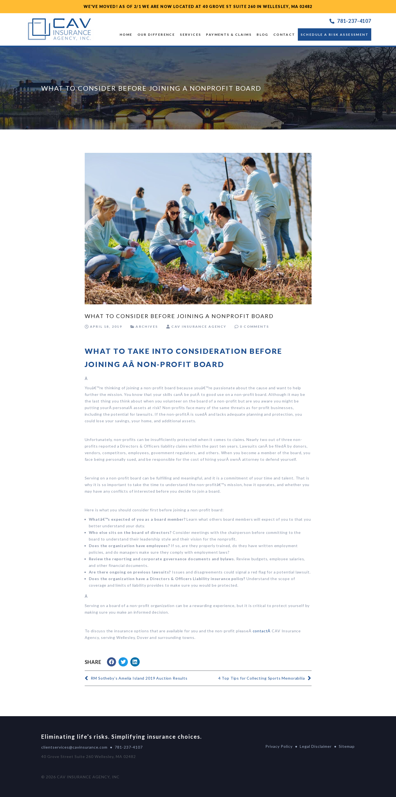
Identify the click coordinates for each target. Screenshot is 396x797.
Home (126, 34)
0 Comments (254, 326)
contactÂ (262, 630)
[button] (111, 662)
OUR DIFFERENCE (156, 34)
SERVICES (190, 34)
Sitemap (347, 746)
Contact (284, 34)
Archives (147, 326)
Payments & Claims (229, 34)
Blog (262, 34)
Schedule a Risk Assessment (335, 34)
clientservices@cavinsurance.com (74, 747)
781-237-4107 (354, 21)
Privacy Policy (279, 746)
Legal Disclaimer (316, 746)
